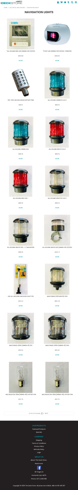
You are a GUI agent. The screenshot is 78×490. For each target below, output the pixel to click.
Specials (39, 432)
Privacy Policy (39, 446)
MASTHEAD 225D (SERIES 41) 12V (20, 345)
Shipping (39, 440)
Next (46, 413)
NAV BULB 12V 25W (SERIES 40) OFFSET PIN (21, 394)
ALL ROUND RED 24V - (21, 198)
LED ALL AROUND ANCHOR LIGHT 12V (21, 296)
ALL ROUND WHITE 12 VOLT (57, 198)
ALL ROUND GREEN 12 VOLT (57, 100)
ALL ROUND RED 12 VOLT (57, 149)
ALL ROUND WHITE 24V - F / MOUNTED (20, 247)
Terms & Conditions (39, 443)
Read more (39, 464)
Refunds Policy (39, 449)
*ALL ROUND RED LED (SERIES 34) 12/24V (20, 51)
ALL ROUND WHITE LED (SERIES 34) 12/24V (57, 247)
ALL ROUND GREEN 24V (21, 149)
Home (5, 7)
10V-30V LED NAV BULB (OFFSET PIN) (21, 100)
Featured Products (39, 429)
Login (39, 452)
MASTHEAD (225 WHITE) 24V (57, 296)
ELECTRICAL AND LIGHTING (17, 7)
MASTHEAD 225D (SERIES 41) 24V (57, 345)
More (21, 61)
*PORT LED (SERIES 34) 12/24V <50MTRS (57, 51)
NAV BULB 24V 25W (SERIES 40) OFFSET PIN (57, 394)
